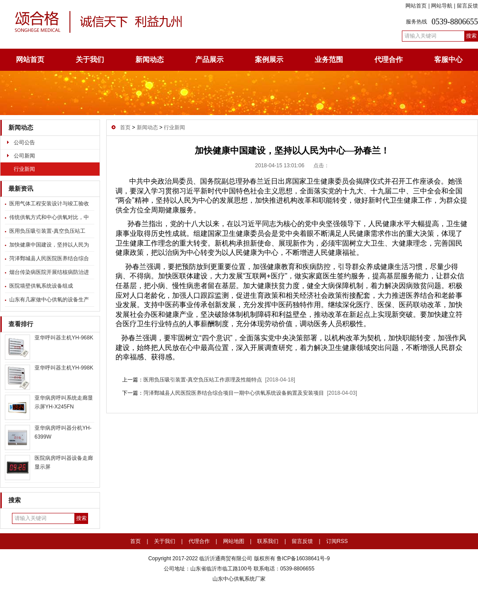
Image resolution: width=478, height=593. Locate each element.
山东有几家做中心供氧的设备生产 (49, 299)
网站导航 (441, 6)
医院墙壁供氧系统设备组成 (41, 286)
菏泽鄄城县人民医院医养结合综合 (49, 258)
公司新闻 (24, 156)
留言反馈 (467, 6)
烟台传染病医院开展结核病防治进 (49, 272)
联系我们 (267, 541)
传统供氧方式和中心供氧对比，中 (49, 217)
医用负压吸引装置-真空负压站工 (47, 231)
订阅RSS (337, 541)
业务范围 (329, 59)
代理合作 (388, 59)
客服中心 (448, 59)
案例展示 (269, 59)
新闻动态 (149, 59)
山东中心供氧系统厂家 (239, 579)
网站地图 (233, 541)
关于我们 (90, 59)
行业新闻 (24, 169)
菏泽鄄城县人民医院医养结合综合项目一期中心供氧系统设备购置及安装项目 (233, 393)
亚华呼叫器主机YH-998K (64, 368)
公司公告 (24, 142)
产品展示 (209, 59)
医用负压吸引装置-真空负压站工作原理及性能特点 (202, 380)
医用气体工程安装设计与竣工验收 (49, 203)
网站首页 (416, 6)
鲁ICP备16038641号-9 (302, 558)
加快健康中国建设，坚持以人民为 (49, 245)
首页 (125, 127)
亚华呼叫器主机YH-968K (64, 338)
